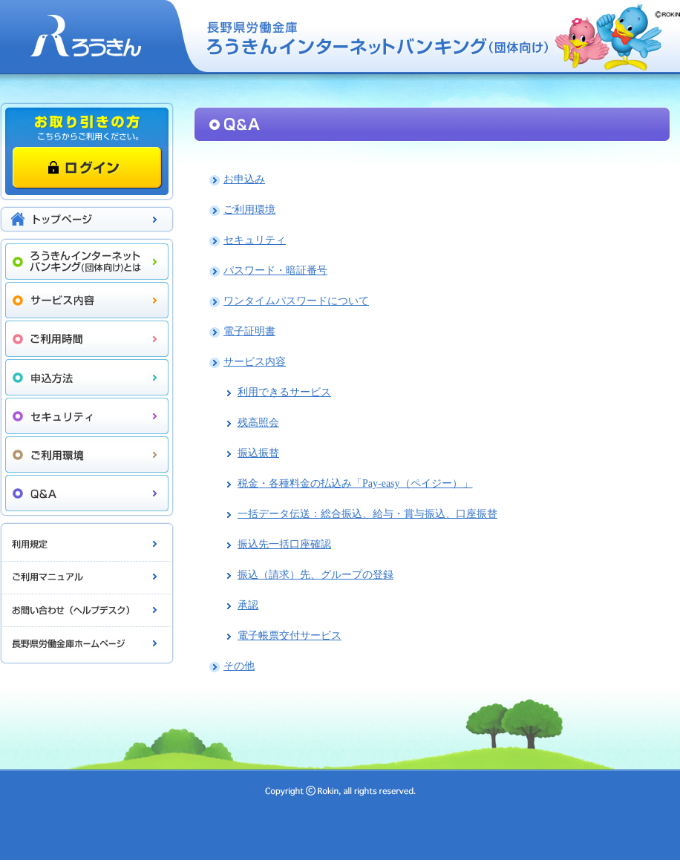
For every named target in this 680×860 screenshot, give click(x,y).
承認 (248, 605)
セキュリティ (254, 240)
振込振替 (258, 453)
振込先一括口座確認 (284, 544)
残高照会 (258, 422)
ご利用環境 (249, 209)
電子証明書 (249, 331)
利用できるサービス (284, 392)
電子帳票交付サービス (289, 635)
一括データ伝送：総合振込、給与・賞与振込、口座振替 (367, 513)
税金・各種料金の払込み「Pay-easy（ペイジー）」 (355, 483)
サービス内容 (254, 361)
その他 (239, 666)
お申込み (244, 179)
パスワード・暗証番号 (275, 270)
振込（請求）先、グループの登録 (315, 574)
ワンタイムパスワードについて (296, 300)
